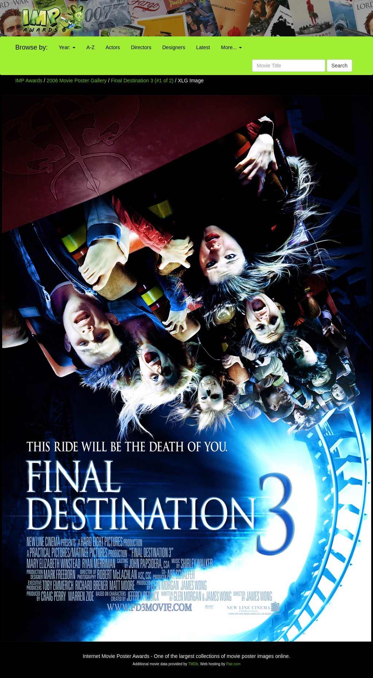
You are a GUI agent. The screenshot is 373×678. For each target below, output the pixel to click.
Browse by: (31, 47)
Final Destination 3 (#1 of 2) (142, 80)
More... (231, 47)
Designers (173, 47)
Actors (113, 47)
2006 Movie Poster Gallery (77, 80)
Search (339, 65)
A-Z (90, 47)
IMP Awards (28, 80)
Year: (67, 47)
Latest (203, 47)
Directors (141, 47)
